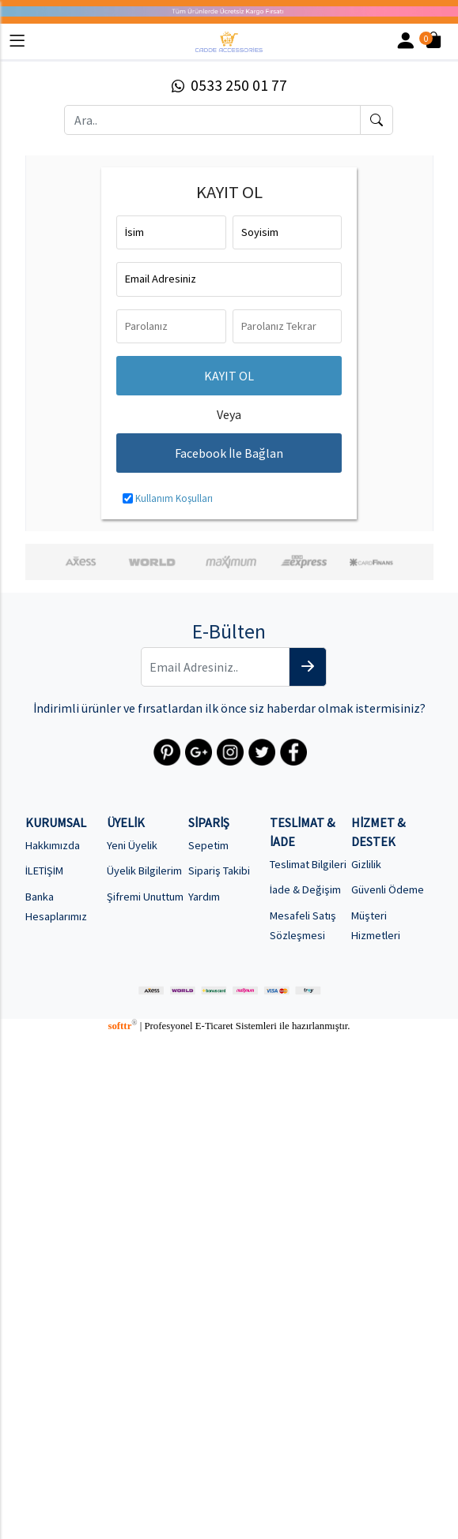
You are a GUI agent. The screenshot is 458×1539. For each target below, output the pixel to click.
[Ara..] (212, 120)
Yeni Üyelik (132, 845)
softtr (122, 1026)
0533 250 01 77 (229, 85)
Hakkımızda (52, 845)
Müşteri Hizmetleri (375, 925)
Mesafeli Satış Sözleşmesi (303, 925)
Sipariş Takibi (219, 870)
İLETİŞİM (44, 870)
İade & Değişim (305, 889)
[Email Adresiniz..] (215, 667)
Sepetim (208, 845)
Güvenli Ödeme (387, 889)
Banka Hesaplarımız (56, 906)
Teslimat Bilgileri (308, 864)
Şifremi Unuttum (145, 896)
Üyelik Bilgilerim (144, 870)
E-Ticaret (214, 1026)
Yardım (204, 896)
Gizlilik (366, 864)
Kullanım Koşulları (174, 498)
